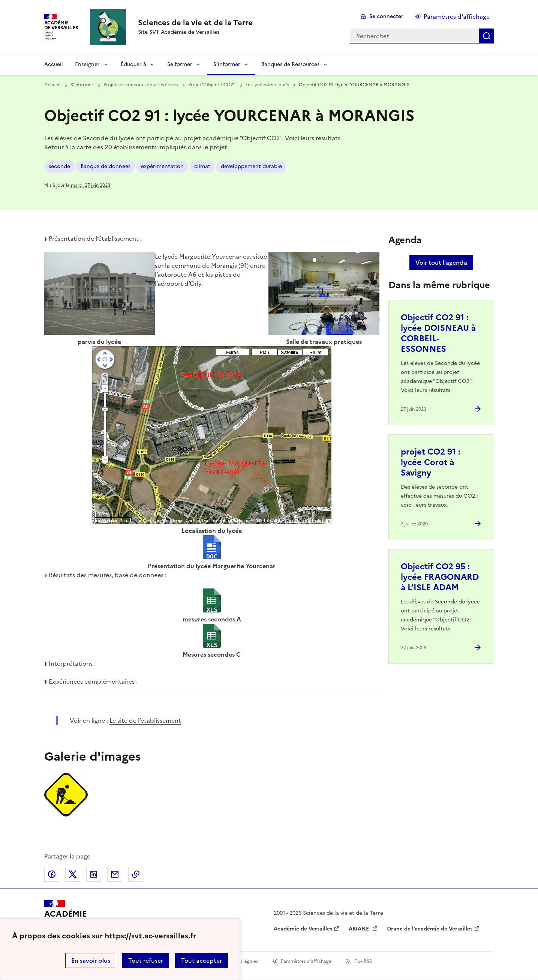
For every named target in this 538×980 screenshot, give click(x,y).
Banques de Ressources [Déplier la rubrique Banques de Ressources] (290, 64)
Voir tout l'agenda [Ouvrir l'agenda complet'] (441, 262)
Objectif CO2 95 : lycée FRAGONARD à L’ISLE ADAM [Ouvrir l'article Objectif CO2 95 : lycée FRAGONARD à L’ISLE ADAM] (440, 577)
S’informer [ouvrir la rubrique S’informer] (81, 84)
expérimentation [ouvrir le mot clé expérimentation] (162, 166)
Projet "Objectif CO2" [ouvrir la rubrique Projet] (211, 84)
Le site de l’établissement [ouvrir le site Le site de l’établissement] (145, 720)
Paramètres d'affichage (306, 961)
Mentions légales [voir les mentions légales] (240, 961)
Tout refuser (145, 960)
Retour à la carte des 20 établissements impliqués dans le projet (135, 147)
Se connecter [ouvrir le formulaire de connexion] (386, 16)
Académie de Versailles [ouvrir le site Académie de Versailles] (303, 929)
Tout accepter (201, 960)
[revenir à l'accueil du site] (195, 22)
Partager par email (114, 874)
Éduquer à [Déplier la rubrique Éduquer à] (133, 64)
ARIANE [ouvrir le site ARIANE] (359, 929)
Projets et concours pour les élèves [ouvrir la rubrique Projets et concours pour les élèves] (140, 84)
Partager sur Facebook (51, 874)
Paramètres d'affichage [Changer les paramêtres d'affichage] (457, 16)
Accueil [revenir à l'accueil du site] (53, 64)
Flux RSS (363, 961)
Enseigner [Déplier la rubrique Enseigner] (87, 64)
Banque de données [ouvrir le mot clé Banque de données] (105, 166)
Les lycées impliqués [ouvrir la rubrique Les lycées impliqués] (267, 84)
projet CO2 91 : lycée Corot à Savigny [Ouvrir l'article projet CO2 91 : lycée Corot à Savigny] (430, 462)
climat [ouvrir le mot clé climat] (202, 166)
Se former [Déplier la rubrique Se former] (179, 64)
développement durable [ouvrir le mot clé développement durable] (251, 166)
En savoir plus (90, 960)
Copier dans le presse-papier (135, 874)
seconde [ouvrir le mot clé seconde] (59, 166)
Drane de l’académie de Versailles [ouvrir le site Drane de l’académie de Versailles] (429, 929)
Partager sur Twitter (72, 874)
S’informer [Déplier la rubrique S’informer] (226, 64)
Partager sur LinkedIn (93, 874)
